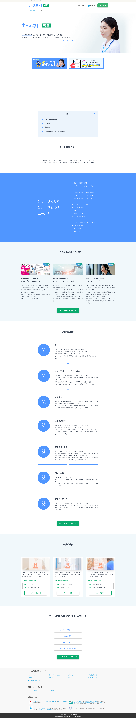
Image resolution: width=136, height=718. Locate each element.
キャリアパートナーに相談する (67, 310)
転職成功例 (47, 127)
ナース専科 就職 (33, 690)
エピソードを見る (35, 593)
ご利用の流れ (47, 123)
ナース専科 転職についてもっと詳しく (54, 131)
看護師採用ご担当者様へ (55, 675)
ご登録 (104, 5)
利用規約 (70, 675)
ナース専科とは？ (68, 40)
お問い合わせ (71, 677)
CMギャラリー (67, 642)
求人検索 (81, 5)
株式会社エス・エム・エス (51, 701)
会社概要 (31, 677)
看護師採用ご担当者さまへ (67, 648)
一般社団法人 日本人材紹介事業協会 (45, 709)
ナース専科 (51, 690)
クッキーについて (92, 677)
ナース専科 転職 (37, 701)
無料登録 (51, 677)
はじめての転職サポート (67, 630)
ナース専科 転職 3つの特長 (51, 119)
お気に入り (92, 6)
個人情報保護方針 (92, 675)
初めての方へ (32, 675)
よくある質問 (67, 636)
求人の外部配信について (35, 680)
